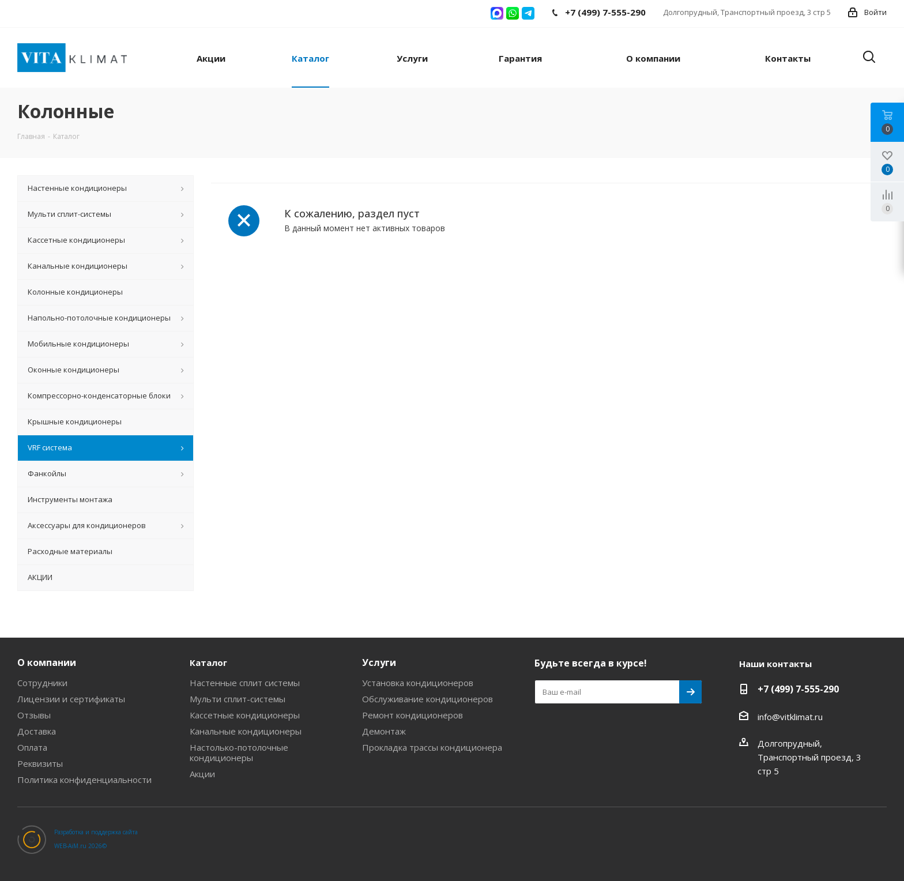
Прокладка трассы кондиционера (432, 747)
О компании (46, 662)
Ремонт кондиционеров (412, 715)
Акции (202, 774)
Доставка (36, 731)
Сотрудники (42, 682)
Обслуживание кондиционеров (427, 699)
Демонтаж (384, 731)
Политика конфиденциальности (84, 779)
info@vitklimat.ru (790, 716)
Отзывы (34, 715)
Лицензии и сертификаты (71, 699)
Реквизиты (40, 763)
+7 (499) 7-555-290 (798, 689)
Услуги (379, 662)
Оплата (32, 747)
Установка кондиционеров (417, 682)
